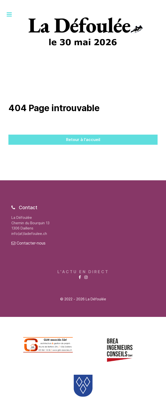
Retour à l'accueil (83, 139)
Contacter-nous (28, 243)
